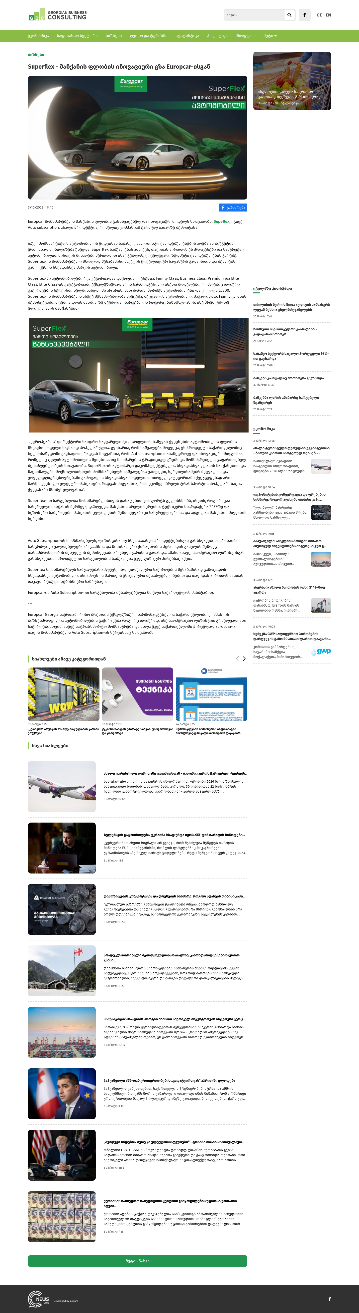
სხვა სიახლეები (50, 745)
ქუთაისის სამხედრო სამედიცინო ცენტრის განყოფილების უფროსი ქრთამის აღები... (170, 1203)
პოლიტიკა (217, 35)
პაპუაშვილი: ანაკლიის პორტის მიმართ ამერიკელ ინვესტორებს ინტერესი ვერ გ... (175, 1019)
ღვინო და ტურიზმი (149, 35)
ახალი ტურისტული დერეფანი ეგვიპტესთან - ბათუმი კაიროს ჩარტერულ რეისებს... (175, 773)
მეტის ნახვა (138, 1261)
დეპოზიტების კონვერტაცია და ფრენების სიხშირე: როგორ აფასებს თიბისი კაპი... (174, 896)
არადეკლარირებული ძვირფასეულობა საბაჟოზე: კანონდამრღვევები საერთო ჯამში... (172, 957)
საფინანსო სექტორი (77, 35)
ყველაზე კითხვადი (272, 288)
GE (319, 15)
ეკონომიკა (38, 35)
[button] (244, 659)
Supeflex (221, 221)
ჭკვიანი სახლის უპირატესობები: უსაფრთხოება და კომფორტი (137, 731)
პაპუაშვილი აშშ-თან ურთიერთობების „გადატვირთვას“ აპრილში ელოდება (169, 1081)
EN (328, 15)
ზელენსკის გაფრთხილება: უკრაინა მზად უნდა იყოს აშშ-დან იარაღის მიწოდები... (174, 835)
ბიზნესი (114, 35)
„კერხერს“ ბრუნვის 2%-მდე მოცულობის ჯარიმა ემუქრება (63, 731)
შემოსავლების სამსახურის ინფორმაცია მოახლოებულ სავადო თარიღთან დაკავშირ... (209, 731)
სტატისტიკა (187, 35)
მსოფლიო (246, 35)
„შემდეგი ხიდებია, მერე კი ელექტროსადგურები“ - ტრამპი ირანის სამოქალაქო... (174, 1142)
